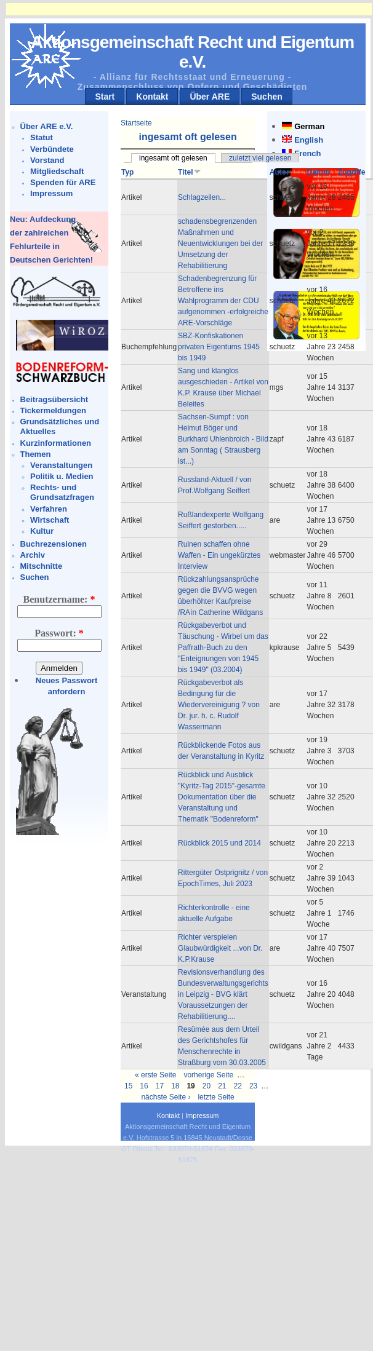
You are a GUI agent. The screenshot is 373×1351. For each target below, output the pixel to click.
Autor (279, 172)
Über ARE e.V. (46, 126)
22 (238, 1086)
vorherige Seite (208, 1075)
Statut (41, 137)
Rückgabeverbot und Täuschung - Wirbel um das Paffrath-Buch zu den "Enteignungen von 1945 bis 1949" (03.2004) (223, 647)
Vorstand (47, 160)
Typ (127, 172)
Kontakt (152, 96)
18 (175, 1086)
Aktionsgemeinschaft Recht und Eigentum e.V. (192, 52)
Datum (318, 172)
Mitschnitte (41, 566)
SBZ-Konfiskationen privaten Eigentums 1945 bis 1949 (219, 346)
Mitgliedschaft (57, 171)
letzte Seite (216, 1097)
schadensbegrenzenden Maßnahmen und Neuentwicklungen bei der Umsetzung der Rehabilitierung (220, 243)
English (308, 140)
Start (104, 96)
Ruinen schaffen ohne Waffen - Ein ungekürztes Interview (219, 555)
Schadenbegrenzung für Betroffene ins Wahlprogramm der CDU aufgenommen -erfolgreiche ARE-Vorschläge (223, 300)
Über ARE (210, 96)
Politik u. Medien (62, 476)
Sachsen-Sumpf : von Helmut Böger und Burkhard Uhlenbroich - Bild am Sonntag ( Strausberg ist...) (223, 439)
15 (128, 1086)
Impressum (51, 193)
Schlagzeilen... (202, 197)
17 (160, 1086)
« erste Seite (155, 1075)
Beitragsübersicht (54, 399)
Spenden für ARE (62, 182)
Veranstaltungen (61, 465)
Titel (189, 172)
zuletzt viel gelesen (260, 158)
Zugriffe (352, 172)
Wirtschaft (49, 520)
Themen (35, 454)
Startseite (136, 123)
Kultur (42, 531)
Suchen (267, 96)
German (309, 126)
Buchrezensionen (53, 544)
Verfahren (48, 508)
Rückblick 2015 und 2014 (219, 843)
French (307, 153)
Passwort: (59, 633)
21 (222, 1086)
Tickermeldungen (53, 410)
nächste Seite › (165, 1097)
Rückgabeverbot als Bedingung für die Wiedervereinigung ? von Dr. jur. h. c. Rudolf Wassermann (219, 704)
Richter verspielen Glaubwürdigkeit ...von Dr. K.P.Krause (220, 948)
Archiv (32, 555)
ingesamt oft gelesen (173, 158)
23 (253, 1086)
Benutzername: (59, 599)
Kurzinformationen (56, 443)
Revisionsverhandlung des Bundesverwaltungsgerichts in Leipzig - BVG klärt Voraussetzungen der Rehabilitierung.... (223, 994)
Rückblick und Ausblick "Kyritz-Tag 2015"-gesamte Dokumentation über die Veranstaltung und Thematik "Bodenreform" (221, 797)
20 (207, 1086)
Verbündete (52, 149)
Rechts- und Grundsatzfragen (62, 492)
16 (144, 1086)
